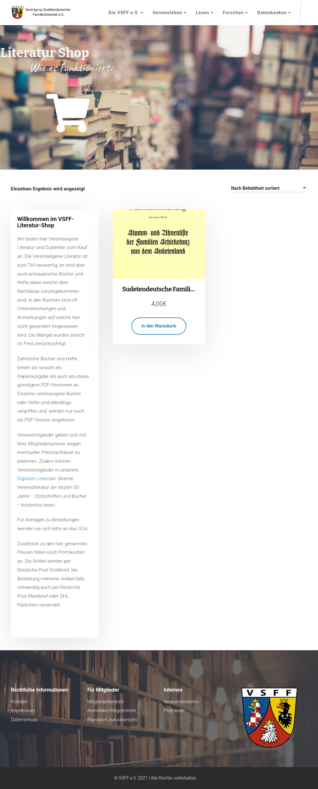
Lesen (202, 12)
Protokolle (174, 710)
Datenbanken (272, 12)
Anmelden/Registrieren (111, 710)
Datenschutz (24, 719)
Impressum (23, 710)
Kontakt (19, 702)
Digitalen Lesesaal (36, 478)
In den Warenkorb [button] (159, 325)
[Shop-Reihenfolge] (269, 188)
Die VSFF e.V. (123, 12)
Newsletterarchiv (181, 702)
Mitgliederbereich (105, 702)
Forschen (233, 12)
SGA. (83, 528)
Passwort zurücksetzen (112, 719)
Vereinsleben (167, 12)
